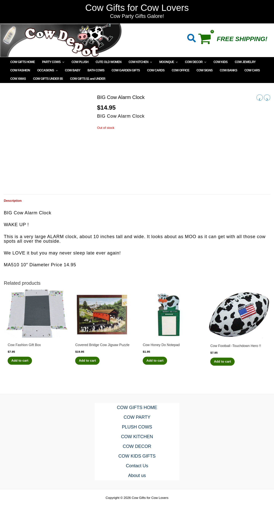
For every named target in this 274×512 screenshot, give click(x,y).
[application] (61, 62)
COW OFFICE (173, 70)
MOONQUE (162, 62)
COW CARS (241, 70)
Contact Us (137, 465)
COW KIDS (212, 62)
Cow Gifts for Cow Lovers (137, 8)
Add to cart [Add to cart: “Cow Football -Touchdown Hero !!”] (222, 361)
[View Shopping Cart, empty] (206, 40)
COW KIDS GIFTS (137, 456)
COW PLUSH (77, 62)
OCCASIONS (46, 70)
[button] (191, 39)
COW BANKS (218, 70)
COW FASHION (19, 70)
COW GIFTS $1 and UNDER (84, 78)
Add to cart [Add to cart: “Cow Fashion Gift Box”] (20, 360)
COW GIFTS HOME (22, 62)
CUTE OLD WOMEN (104, 62)
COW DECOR (188, 62)
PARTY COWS (51, 62)
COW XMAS (17, 78)
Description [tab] (13, 201)
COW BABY (69, 70)
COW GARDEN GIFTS (121, 70)
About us (137, 475)
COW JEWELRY (235, 62)
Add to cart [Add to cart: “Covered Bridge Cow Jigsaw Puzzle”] (87, 360)
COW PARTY (137, 417)
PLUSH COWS (137, 427)
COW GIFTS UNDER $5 (46, 78)
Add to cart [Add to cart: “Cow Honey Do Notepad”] (155, 360)
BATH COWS (92, 70)
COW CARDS (149, 70)
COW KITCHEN (135, 62)
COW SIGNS (196, 70)
